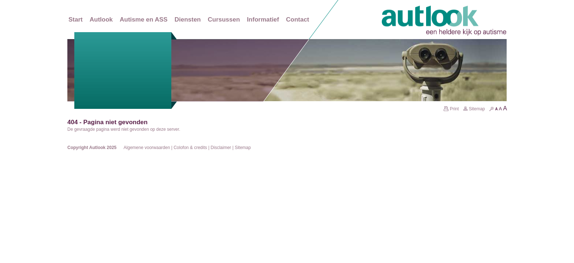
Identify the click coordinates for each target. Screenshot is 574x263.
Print (451, 108)
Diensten (188, 19)
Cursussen (224, 19)
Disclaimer (220, 147)
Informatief (263, 19)
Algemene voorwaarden (147, 147)
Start (75, 19)
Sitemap (474, 108)
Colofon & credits (190, 147)
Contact (297, 19)
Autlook (101, 19)
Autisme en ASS (144, 19)
